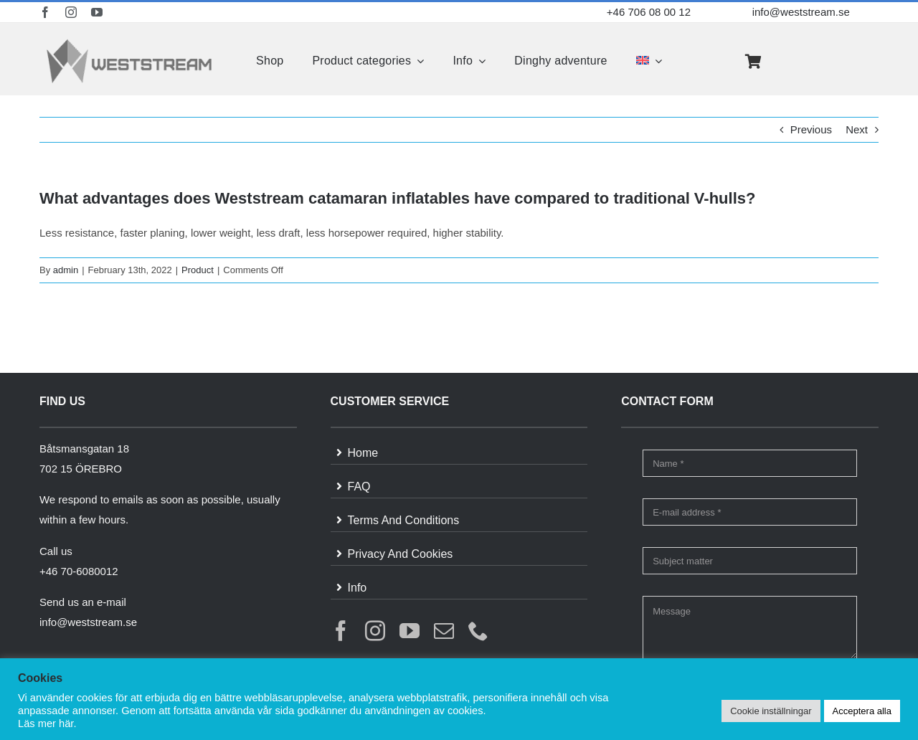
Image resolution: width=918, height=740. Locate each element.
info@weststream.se (801, 12)
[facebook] (45, 12)
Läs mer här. (47, 723)
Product (197, 270)
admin (65, 270)
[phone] (478, 631)
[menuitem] (649, 61)
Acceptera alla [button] (862, 711)
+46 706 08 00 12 (649, 12)
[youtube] (97, 12)
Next (857, 129)
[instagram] (71, 12)
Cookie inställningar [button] (770, 711)
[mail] (444, 631)
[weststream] (129, 43)
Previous (811, 129)
